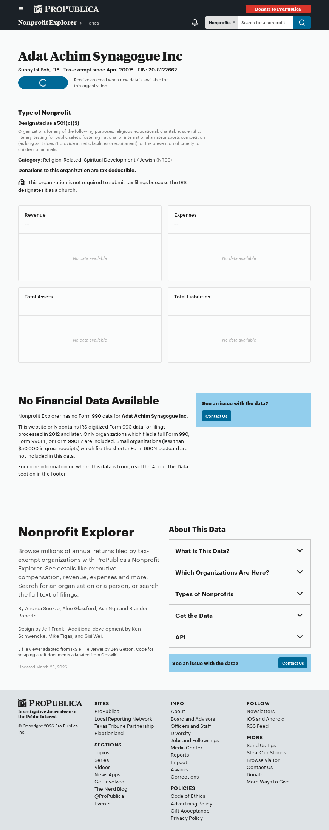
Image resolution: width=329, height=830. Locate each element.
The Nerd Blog (110, 788)
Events (102, 803)
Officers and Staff (191, 725)
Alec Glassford (79, 608)
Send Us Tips (261, 744)
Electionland (109, 732)
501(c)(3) (68, 122)
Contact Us (216, 415)
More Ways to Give (268, 781)
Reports (180, 754)
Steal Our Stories (266, 752)
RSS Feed (258, 725)
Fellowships (205, 740)
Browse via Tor (263, 759)
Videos (102, 766)
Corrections (185, 776)
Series (101, 759)
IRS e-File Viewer (87, 649)
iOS (251, 718)
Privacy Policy (187, 817)
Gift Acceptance (190, 810)
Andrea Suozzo (42, 608)
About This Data (170, 466)
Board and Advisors (193, 718)
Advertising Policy (191, 803)
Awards (179, 769)
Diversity (181, 732)
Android (275, 718)
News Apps (107, 774)
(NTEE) (164, 159)
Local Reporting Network (123, 718)
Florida (92, 23)
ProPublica (106, 710)
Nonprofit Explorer (47, 22)
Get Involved (109, 781)
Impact (179, 762)
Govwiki (109, 654)
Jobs (176, 740)
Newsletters (261, 710)
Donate (255, 774)
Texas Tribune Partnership (124, 725)
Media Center (186, 747)
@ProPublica (109, 795)
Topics (101, 752)
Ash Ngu (108, 608)
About (178, 710)
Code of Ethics (188, 795)
